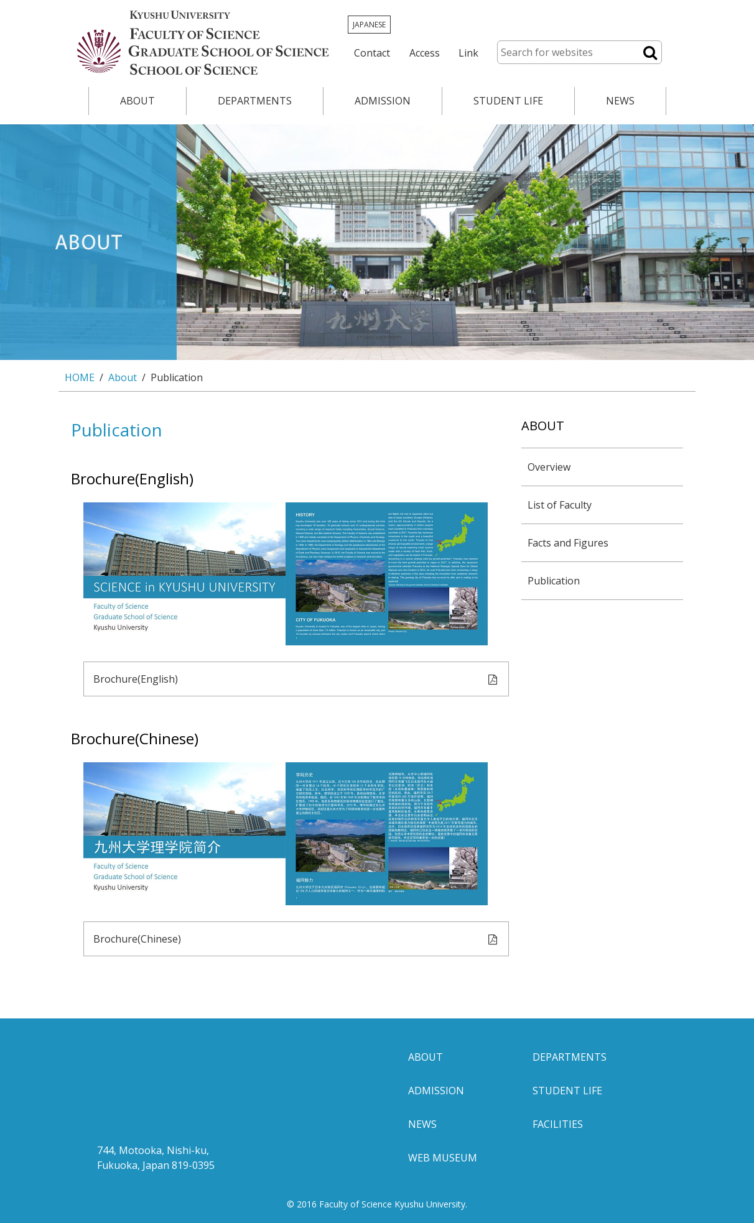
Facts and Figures (568, 543)
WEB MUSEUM (442, 1158)
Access (424, 53)
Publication (554, 581)
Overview (549, 467)
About (122, 377)
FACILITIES (558, 1124)
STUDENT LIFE (508, 101)
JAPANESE (369, 24)
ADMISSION (383, 101)
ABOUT (137, 101)
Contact (372, 53)
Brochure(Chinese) (296, 939)
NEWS (620, 101)
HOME (80, 377)
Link (468, 53)
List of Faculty (560, 505)
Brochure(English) (296, 679)
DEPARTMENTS (255, 101)
